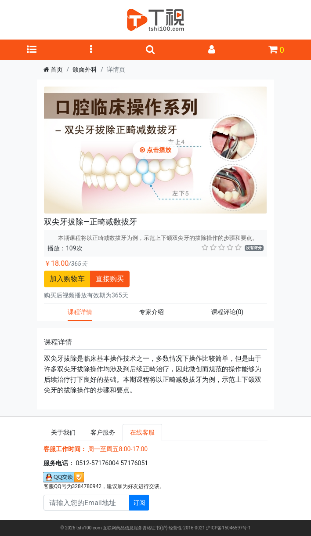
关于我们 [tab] (63, 432)
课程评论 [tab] (227, 311)
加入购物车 (67, 279)
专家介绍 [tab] (151, 311)
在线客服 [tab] (142, 432)
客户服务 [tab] (102, 432)
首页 (57, 69)
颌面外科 (84, 69)
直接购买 (110, 279)
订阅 (139, 502)
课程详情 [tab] (80, 311)
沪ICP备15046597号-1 (228, 528)
